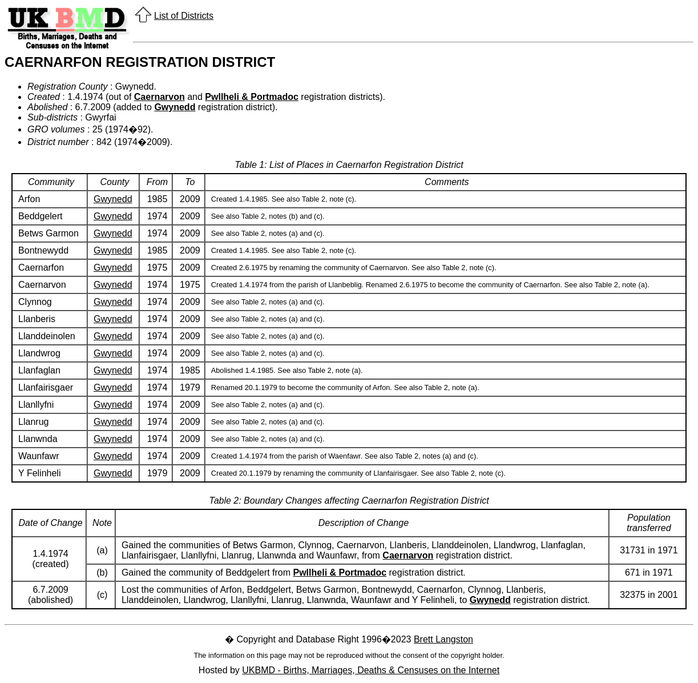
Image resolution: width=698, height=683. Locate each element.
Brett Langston (443, 639)
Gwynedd (174, 107)
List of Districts (183, 16)
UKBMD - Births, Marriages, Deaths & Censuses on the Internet (370, 670)
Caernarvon (159, 97)
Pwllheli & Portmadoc (251, 97)
